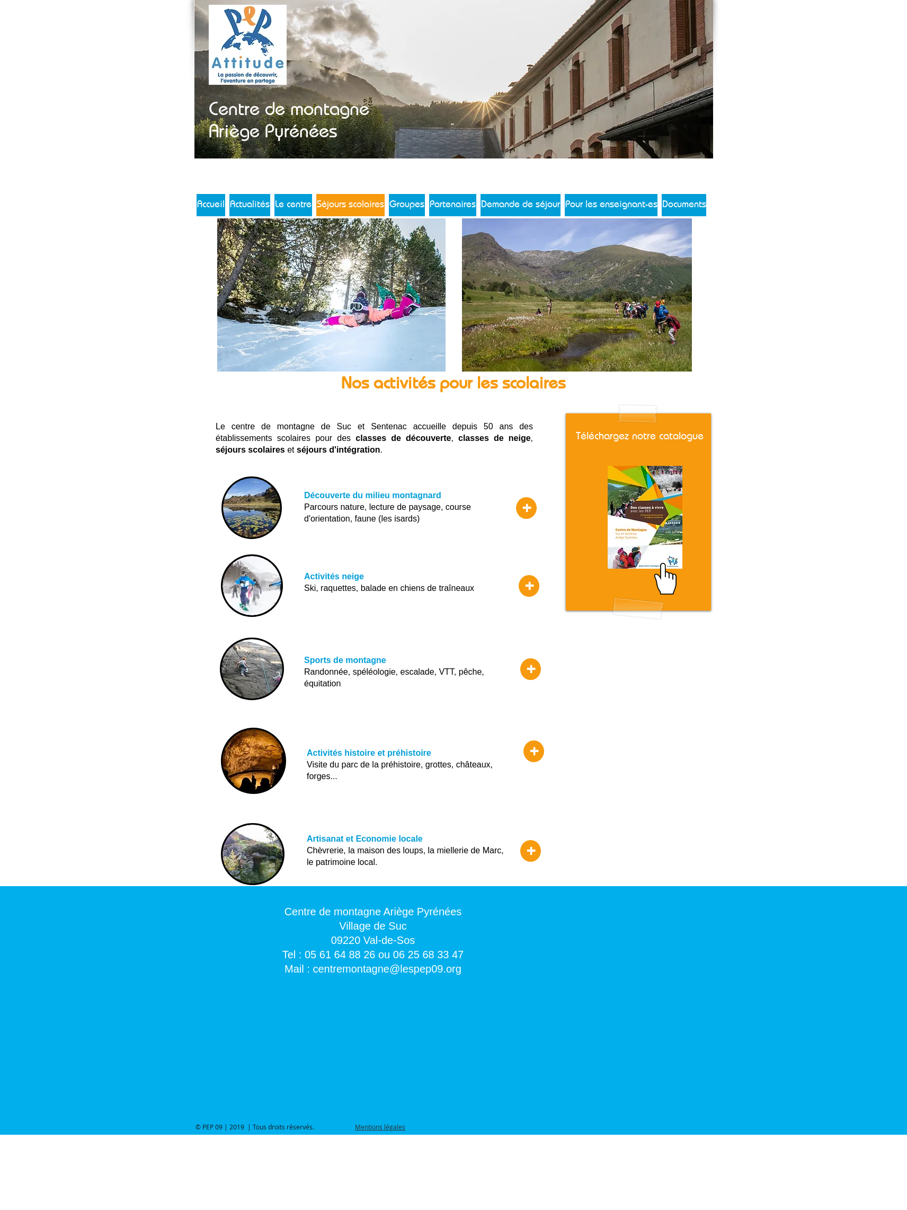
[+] (526, 508)
